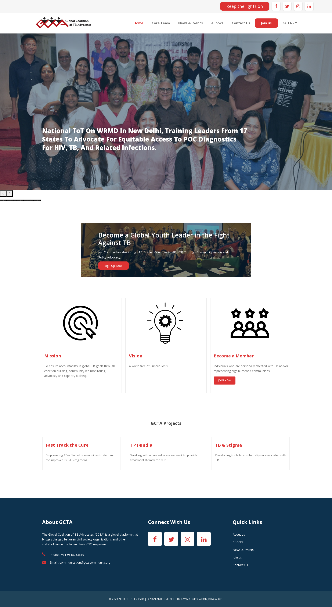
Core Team (161, 23)
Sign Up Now (113, 266)
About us (239, 534)
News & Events (190, 23)
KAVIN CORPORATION (194, 599)
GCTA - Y (290, 23)
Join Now (224, 380)
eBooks (217, 23)
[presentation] (3, 193)
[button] (1, 200)
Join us (266, 23)
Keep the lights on (245, 6)
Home (138, 23)
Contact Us (241, 23)
